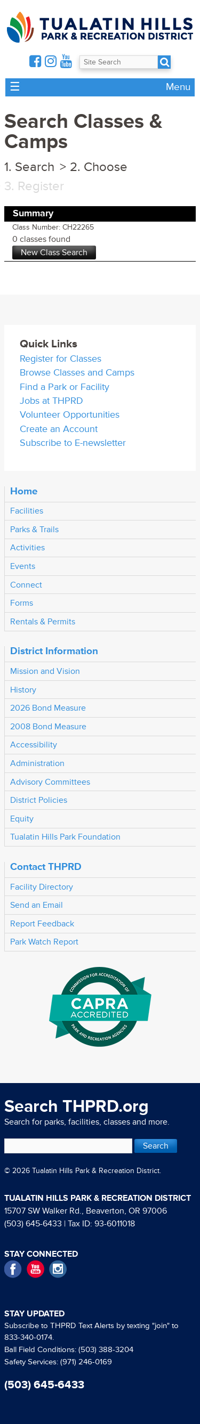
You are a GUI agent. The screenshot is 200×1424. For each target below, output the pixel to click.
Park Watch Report (44, 942)
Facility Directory (41, 887)
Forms (21, 603)
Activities (27, 547)
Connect (26, 585)
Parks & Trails (34, 529)
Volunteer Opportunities (69, 414)
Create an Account (59, 429)
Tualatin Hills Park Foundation (65, 837)
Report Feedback (42, 923)
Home (24, 491)
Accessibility (33, 744)
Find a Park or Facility (64, 387)
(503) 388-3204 (105, 1350)
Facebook (13, 1269)
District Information (54, 651)
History (23, 690)
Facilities (26, 511)
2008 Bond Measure (48, 726)
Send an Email (36, 905)
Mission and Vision (45, 671)
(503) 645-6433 (33, 1223)
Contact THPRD (46, 866)
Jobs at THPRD (51, 400)
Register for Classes (60, 358)
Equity (22, 818)
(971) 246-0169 (86, 1362)
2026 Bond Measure (48, 708)
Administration (37, 763)
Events (22, 566)
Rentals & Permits (42, 621)
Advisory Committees (50, 782)
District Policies (38, 800)
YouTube (35, 1269)
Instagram (58, 1269)
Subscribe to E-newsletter (73, 443)
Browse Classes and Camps (77, 372)
